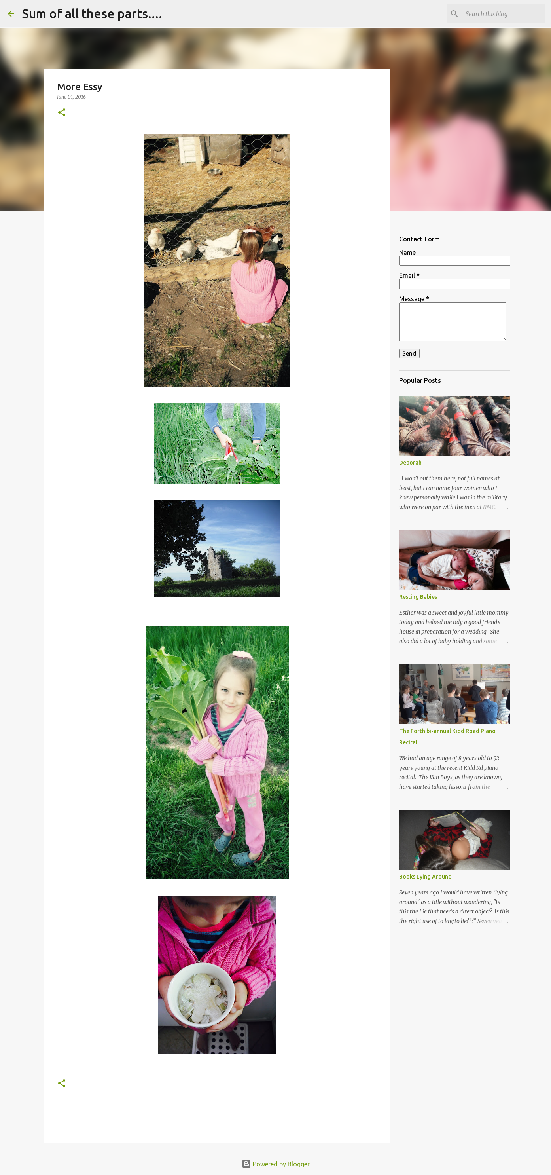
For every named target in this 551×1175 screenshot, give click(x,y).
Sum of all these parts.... (92, 13)
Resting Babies (418, 597)
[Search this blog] (503, 13)
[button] (61, 113)
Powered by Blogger (276, 1163)
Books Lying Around (425, 876)
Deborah (410, 462)
